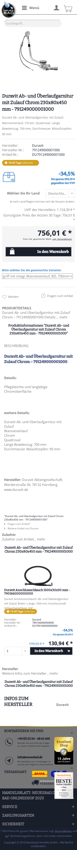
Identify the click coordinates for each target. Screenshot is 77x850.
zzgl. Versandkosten (62, 239)
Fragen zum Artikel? (17, 524)
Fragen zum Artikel (60, 296)
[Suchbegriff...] (33, 23)
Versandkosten (63, 831)
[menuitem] (30, 8)
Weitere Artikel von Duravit (21, 528)
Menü (30, 7)
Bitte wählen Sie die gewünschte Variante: (31, 270)
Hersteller (10, 669)
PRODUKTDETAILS (16, 308)
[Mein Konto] (56, 7)
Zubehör (9, 534)
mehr (63, 317)
